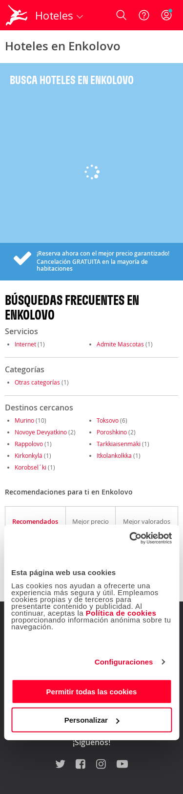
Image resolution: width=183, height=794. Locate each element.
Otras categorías (37, 382)
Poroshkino (112, 432)
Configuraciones (124, 662)
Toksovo (108, 420)
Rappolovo (29, 444)
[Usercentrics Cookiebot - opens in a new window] (130, 538)
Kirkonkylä (28, 455)
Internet (25, 344)
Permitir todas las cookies (91, 691)
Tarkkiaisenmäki (119, 444)
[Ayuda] (144, 15)
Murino (24, 420)
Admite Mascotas (120, 344)
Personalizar (92, 720)
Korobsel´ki (30, 467)
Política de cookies (121, 612)
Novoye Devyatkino (41, 432)
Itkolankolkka (114, 455)
